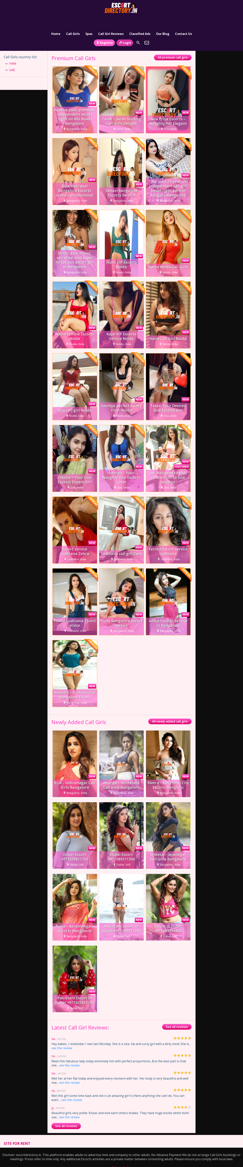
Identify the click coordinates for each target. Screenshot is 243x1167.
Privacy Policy (121, 1156)
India (12, 52)
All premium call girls (173, 46)
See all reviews (177, 1015)
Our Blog (162, 20)
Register (104, 31)
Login (124, 31)
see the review (61, 1036)
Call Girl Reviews (111, 20)
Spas (88, 20)
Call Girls (73, 20)
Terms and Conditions (121, 1160)
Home (55, 20)
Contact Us (183, 20)
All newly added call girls (170, 710)
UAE (12, 58)
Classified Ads (139, 20)
